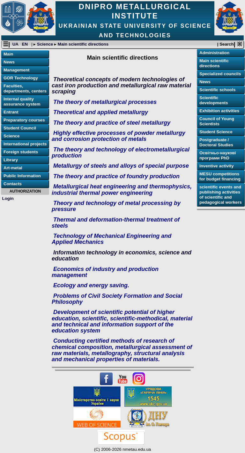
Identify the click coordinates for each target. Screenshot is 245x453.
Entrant (11, 112)
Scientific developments (213, 100)
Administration (214, 52)
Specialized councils (220, 73)
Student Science (216, 131)
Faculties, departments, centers (25, 88)
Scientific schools (217, 89)
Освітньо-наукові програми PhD (217, 155)
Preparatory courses (24, 120)
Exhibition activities (219, 110)
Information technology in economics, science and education (121, 255)
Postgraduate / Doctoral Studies (216, 142)
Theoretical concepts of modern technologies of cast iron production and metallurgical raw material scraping (121, 85)
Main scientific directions (82, 44)
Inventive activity (216, 166)
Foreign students (21, 152)
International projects (25, 144)
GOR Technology (21, 78)
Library (11, 159)
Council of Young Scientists (216, 121)
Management (16, 70)
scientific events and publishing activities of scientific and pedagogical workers (220, 195)
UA (15, 44)
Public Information (22, 175)
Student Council (20, 128)
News (9, 62)
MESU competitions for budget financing (220, 176)
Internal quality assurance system (22, 101)
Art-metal (13, 167)
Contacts (13, 183)
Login (8, 198)
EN (25, 44)
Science (45, 44)
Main (8, 54)
